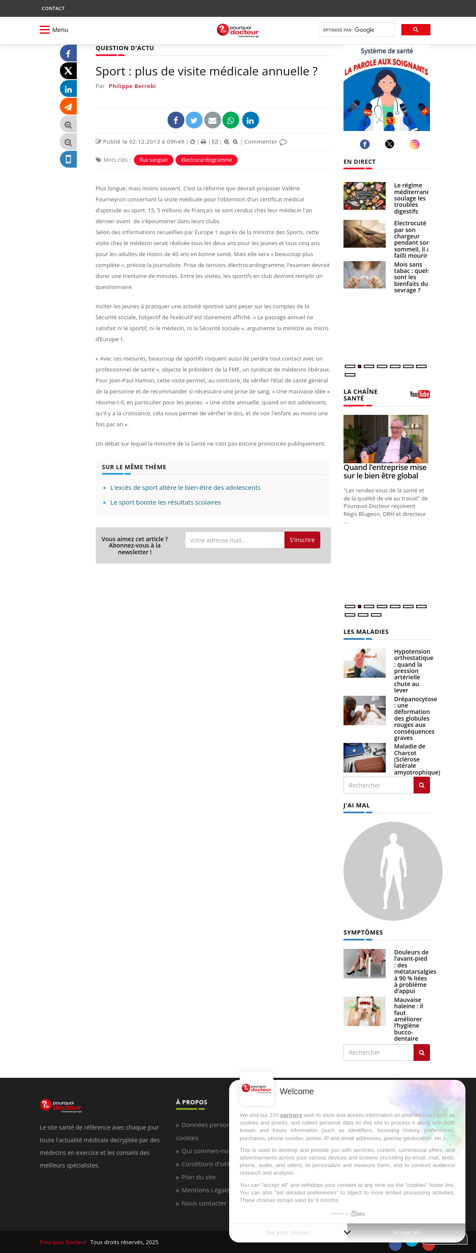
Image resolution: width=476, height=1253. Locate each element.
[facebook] (366, 144)
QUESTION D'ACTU (124, 48)
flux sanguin (153, 159)
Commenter (265, 141)
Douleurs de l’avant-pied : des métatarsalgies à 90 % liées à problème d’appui (415, 970)
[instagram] (416, 144)
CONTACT (53, 8)
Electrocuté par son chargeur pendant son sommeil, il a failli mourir (412, 239)
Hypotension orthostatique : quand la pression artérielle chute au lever (413, 670)
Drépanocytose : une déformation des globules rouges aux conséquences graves (415, 717)
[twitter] (391, 144)
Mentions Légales (207, 1188)
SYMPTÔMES (362, 931)
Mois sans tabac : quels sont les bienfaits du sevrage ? (412, 277)
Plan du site (198, 1175)
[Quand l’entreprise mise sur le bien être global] (386, 438)
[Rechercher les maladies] (422, 784)
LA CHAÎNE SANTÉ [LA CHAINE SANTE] (360, 394)
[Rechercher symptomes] (422, 1051)
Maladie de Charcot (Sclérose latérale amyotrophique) (417, 759)
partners (291, 1115)
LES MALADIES (365, 631)
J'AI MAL (356, 805)
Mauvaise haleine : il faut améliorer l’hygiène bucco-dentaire (408, 1017)
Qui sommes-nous (208, 1149)
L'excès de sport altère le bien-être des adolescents (186, 487)
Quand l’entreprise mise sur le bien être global (385, 471)
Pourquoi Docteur (63, 1241)
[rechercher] (356, 30)
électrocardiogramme (206, 159)
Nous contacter (204, 1201)
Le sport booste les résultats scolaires (166, 502)
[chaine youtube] (420, 397)
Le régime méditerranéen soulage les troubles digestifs (415, 198)
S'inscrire (302, 540)
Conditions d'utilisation (215, 1162)
